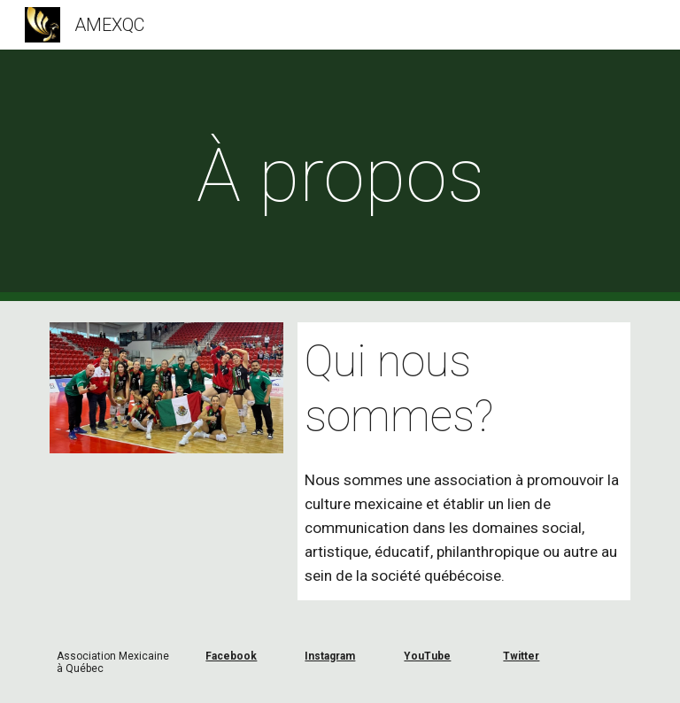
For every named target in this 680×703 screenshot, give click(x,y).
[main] (339, 175)
